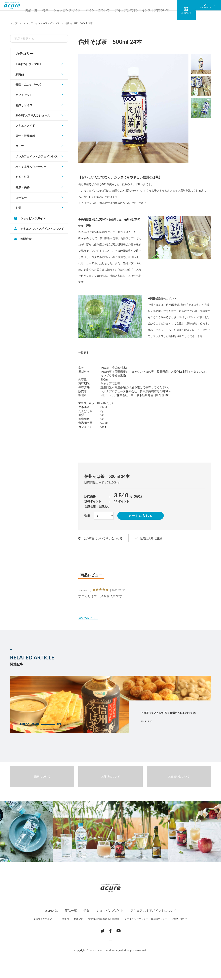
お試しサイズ (23, 105)
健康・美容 (22, 187)
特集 (56, 10)
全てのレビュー (88, 618)
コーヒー (21, 197)
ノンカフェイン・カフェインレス (36, 156)
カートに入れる (140, 515)
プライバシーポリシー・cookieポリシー (146, 918)
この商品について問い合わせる (103, 538)
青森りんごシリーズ (28, 84)
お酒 (18, 207)
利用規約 (78, 918)
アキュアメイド (25, 125)
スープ (19, 146)
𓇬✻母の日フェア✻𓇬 (28, 64)
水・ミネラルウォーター (30, 166)
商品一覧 (42, 10)
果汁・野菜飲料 (25, 136)
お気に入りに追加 (150, 538)
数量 (87, 515)
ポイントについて (109, 10)
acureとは (51, 910)
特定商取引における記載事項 (104, 918)
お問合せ (26, 238)
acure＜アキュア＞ (44, 918)
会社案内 (64, 918)
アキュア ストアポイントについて (42, 228)
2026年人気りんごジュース (32, 115)
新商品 (19, 74)
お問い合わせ (179, 918)
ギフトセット (23, 95)
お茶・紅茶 (22, 177)
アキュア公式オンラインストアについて (153, 10)
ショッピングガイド (78, 10)
